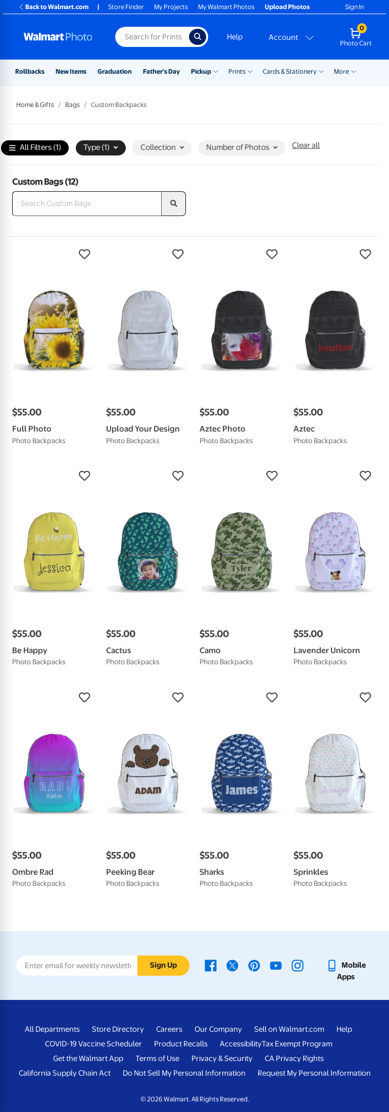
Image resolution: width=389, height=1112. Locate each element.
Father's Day (161, 71)
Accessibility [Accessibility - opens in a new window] (241, 1043)
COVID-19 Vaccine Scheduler (93, 1043)
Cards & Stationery (290, 71)
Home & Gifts (35, 105)
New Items (71, 71)
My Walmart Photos (226, 7)
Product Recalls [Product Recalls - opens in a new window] (181, 1043)
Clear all (306, 145)
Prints (237, 71)
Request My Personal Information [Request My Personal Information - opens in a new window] (314, 1073)
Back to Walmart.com (53, 7)
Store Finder (126, 7)
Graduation (115, 71)
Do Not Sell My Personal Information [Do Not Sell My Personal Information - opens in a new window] (184, 1073)
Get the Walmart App (88, 1058)
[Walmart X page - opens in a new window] (232, 965)
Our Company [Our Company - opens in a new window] (218, 1029)
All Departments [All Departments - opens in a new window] (52, 1029)
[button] (54, 254)
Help (234, 36)
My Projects (171, 7)
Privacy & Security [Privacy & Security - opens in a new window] (222, 1058)
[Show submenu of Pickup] (216, 71)
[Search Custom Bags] (87, 204)
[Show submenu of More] (354, 71)
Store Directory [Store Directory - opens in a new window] (118, 1029)
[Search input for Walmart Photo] (152, 37)
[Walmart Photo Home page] (58, 37)
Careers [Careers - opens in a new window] (169, 1029)
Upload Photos (287, 7)
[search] (174, 204)
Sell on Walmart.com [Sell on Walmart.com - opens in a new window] (289, 1029)
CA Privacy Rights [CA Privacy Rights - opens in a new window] (294, 1058)
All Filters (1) (35, 148)
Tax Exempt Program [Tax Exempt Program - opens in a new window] (297, 1043)
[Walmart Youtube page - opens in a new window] (276, 965)
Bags (72, 105)
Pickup (201, 71)
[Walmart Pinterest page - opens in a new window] (254, 965)
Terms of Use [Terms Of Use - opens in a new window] (157, 1058)
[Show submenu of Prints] (250, 71)
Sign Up (163, 965)
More (341, 71)
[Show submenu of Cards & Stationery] (321, 71)
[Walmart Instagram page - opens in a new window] (297, 965)
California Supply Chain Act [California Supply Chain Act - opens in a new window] (65, 1073)
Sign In (354, 7)
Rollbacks (29, 71)
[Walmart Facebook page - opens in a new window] (211, 965)
